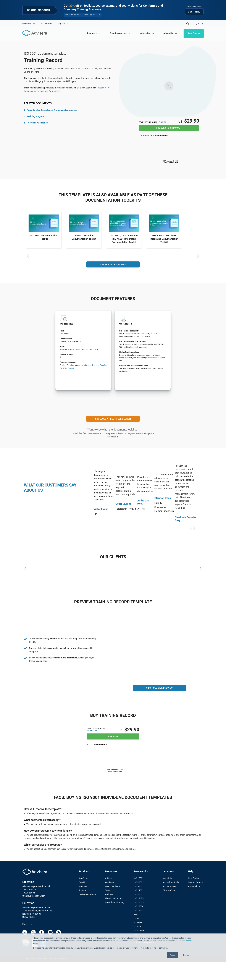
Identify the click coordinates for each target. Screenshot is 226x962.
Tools (107, 890)
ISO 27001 (139, 878)
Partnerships (194, 886)
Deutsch (95, 365)
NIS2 (136, 914)
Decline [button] (186, 955)
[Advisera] (35, 33)
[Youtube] (50, 933)
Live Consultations (114, 898)
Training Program (34, 116)
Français (70, 368)
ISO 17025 (139, 902)
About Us (167, 878)
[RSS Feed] (58, 933)
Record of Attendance (36, 123)
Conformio (84, 878)
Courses (83, 886)
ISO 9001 (138, 886)
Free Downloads (112, 886)
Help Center (193, 878)
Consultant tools (171, 882)
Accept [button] (172, 955)
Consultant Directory (114, 902)
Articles (108, 878)
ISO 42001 (139, 882)
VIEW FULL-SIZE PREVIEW (159, 688)
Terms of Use (169, 890)
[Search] (187, 23)
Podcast (109, 894)
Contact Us (46, 23)
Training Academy (87, 894)
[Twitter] (33, 933)
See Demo (193, 33)
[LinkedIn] (24, 933)
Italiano (63, 368)
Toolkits (82, 882)
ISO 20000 (139, 906)
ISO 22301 (139, 910)
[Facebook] (41, 933)
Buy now (113, 736)
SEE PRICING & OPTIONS (113, 264)
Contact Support (196, 882)
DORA (136, 918)
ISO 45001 (139, 894)
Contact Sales (169, 886)
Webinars (109, 882)
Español (103, 365)
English (164, 122)
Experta (82, 890)
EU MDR (137, 926)
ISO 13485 (139, 898)
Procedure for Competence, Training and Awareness (50, 110)
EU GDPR (138, 922)
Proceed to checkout (169, 128)
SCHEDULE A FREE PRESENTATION (113, 419)
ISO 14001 (139, 890)
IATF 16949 (139, 930)
